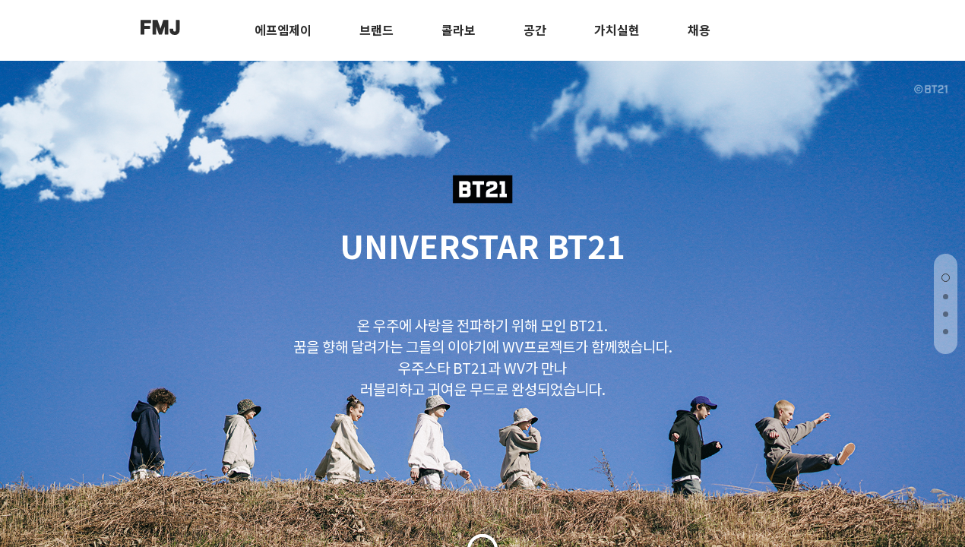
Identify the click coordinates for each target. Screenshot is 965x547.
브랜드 (376, 30)
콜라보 (458, 30)
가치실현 (617, 30)
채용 (699, 30)
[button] (945, 278)
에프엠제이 (283, 30)
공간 (535, 30)
